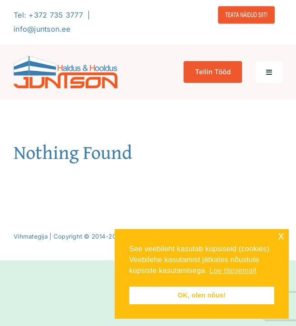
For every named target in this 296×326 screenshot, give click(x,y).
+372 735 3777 (56, 14)
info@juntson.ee (42, 29)
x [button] (281, 235)
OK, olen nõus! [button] (202, 295)
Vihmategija (31, 236)
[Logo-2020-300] (65, 59)
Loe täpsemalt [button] (233, 270)
